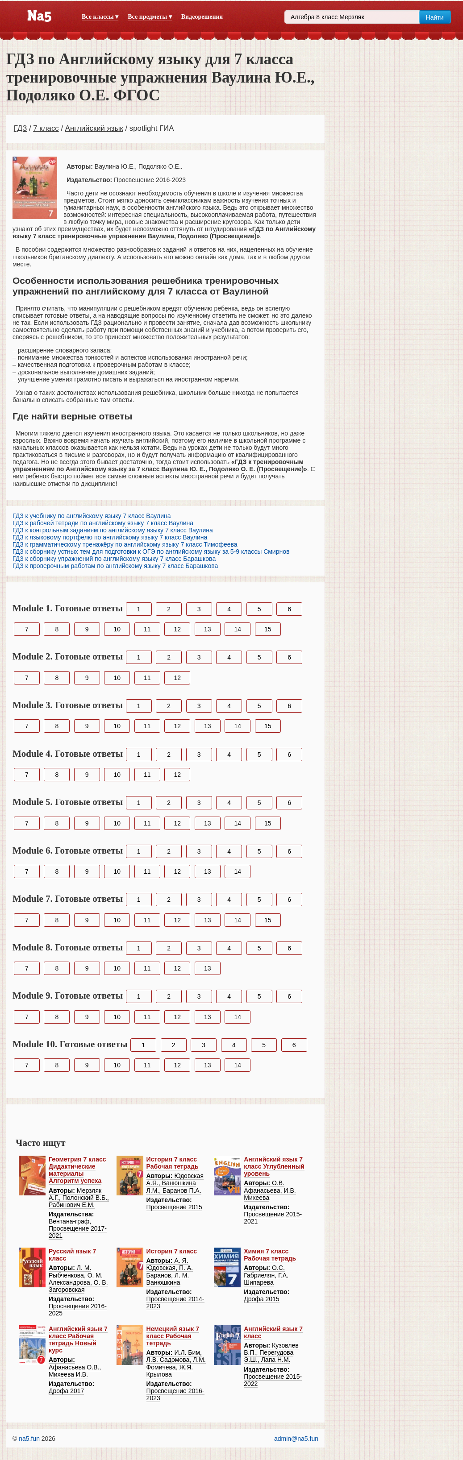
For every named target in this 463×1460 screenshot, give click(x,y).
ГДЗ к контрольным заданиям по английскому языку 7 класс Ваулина (113, 530)
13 (207, 629)
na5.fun (29, 1438)
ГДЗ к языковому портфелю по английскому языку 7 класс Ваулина (110, 537)
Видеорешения (202, 16)
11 (147, 629)
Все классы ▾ (100, 16)
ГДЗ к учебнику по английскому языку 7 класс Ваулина (92, 515)
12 (177, 629)
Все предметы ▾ (149, 16)
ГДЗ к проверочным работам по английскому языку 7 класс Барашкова (115, 565)
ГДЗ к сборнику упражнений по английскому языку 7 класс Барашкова (114, 558)
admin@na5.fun (296, 1438)
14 (237, 629)
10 (117, 629)
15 (267, 629)
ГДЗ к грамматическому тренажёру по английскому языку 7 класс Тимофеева (125, 544)
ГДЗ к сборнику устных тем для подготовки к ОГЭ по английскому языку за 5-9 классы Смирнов (151, 551)
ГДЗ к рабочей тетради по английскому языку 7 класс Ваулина (103, 523)
